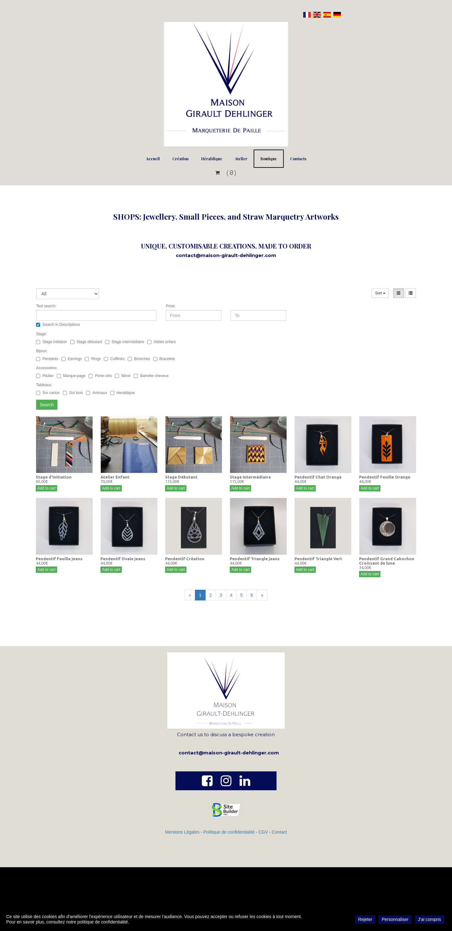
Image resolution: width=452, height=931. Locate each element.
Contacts (298, 158)
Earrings (72, 359)
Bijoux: (41, 351)
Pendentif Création (184, 558)
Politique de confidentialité (229, 832)
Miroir (123, 376)
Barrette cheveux (151, 376)
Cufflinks (114, 359)
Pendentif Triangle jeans (255, 558)
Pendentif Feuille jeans (59, 558)
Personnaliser (395, 919)
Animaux (96, 393)
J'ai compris (429, 919)
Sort (380, 293)
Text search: (46, 306)
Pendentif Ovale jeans (122, 558)
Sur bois (73, 393)
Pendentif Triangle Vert (318, 558)
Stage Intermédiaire (250, 477)
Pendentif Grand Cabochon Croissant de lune (386, 560)
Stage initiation (51, 342)
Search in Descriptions (58, 324)
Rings (93, 359)
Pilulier (45, 376)
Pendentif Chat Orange (318, 477)
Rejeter (365, 919)
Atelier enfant (161, 342)
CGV (263, 832)
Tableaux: (44, 385)
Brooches (139, 359)
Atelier (241, 158)
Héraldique (211, 158)
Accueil (153, 158)
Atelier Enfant (114, 477)
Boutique (269, 158)
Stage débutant (86, 342)
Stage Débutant (181, 477)
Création (180, 158)
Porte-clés (100, 376)
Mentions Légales (182, 832)
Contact (279, 832)
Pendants (47, 359)
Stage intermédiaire (124, 342)
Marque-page (71, 376)
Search (47, 404)
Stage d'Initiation (54, 477)
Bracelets (164, 359)
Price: (170, 306)
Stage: (41, 334)
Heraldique (122, 393)
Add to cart (46, 488)
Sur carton (48, 393)
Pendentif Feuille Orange (384, 477)
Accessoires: (46, 368)
